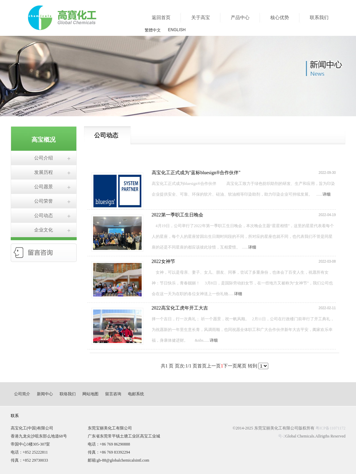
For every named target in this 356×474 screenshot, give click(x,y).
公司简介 (22, 394)
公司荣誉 (43, 201)
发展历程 (43, 172)
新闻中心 (45, 394)
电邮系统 (136, 394)
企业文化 (43, 229)
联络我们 (68, 394)
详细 (327, 194)
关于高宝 (200, 17)
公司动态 (43, 215)
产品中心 (240, 17)
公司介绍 (43, 157)
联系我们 (319, 17)
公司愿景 (43, 186)
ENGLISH (177, 29)
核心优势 (279, 17)
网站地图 (90, 394)
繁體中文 (153, 30)
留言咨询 (113, 394)
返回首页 (161, 17)
